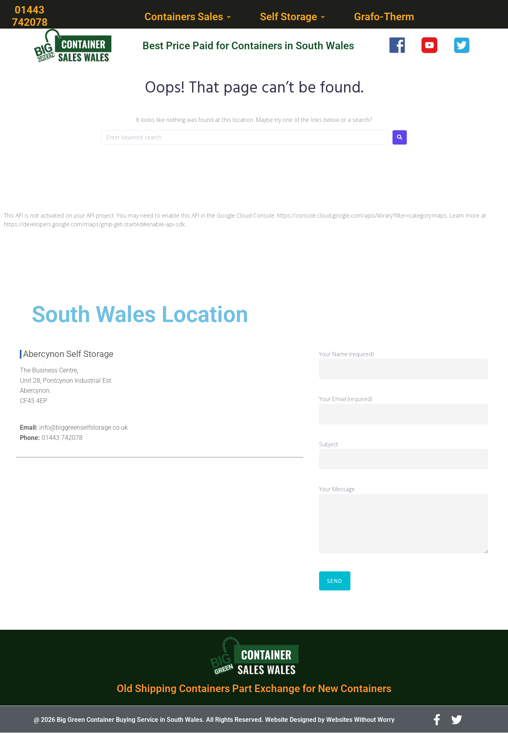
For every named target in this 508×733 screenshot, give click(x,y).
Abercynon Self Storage (68, 354)
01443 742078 (62, 438)
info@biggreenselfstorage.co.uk (83, 427)
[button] (188, 17)
